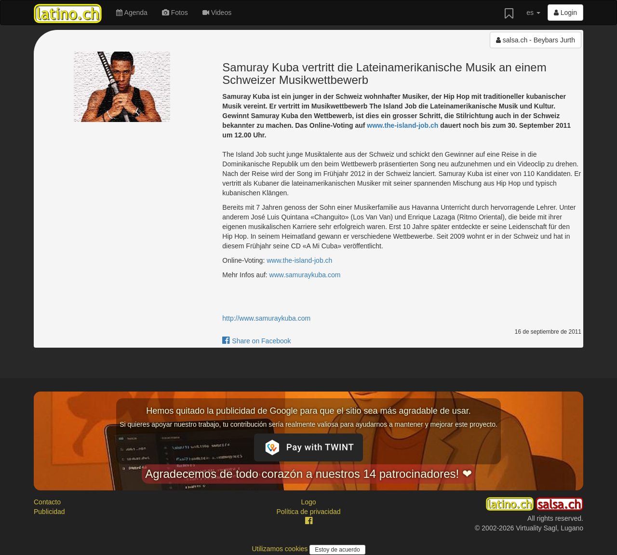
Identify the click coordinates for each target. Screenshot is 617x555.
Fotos (175, 12)
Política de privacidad (308, 511)
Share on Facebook (256, 341)
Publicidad (49, 511)
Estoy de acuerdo (337, 549)
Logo (308, 502)
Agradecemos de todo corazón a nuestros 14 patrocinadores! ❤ (308, 473)
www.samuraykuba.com (305, 275)
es (533, 12)
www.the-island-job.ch (402, 125)
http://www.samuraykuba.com (266, 318)
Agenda (131, 12)
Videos (216, 12)
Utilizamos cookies (280, 549)
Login (565, 12)
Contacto (47, 502)
